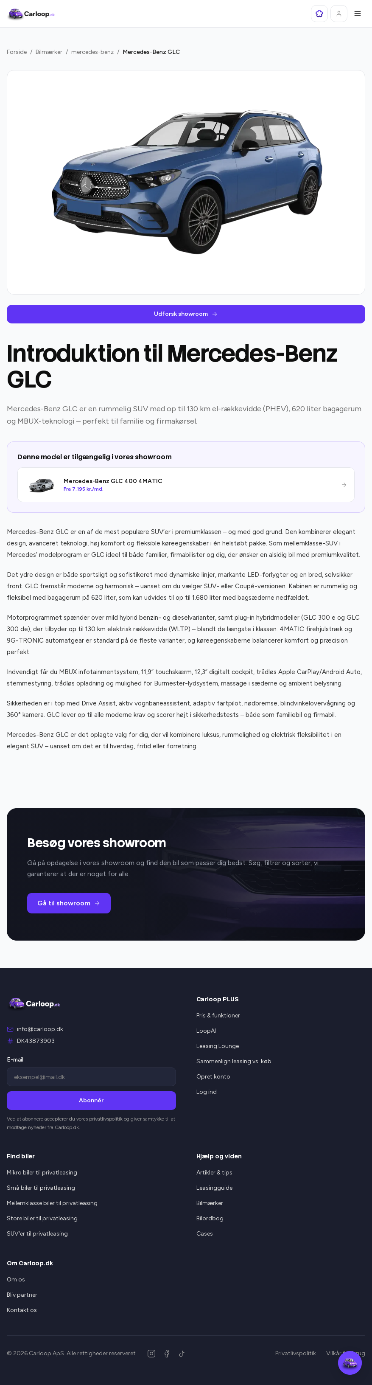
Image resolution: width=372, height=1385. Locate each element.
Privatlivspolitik (295, 1353)
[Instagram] (151, 1353)
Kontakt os (22, 1310)
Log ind (206, 1092)
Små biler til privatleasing (41, 1187)
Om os (16, 1279)
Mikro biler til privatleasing (42, 1172)
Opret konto (213, 1076)
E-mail (15, 1059)
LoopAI (206, 1030)
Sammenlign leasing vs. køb (233, 1061)
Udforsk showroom (186, 313)
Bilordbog (210, 1218)
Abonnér (91, 1100)
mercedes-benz (92, 52)
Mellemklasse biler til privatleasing (52, 1203)
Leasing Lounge (217, 1046)
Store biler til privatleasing (42, 1218)
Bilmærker (49, 52)
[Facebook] (166, 1353)
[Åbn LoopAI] (319, 13)
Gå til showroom (69, 903)
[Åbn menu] (357, 13)
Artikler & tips (214, 1172)
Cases (204, 1233)
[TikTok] (182, 1353)
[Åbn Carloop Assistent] (350, 1363)
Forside (17, 52)
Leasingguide (214, 1187)
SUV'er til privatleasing (37, 1233)
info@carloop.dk (40, 1029)
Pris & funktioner (218, 1015)
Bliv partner (22, 1294)
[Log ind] (338, 13)
